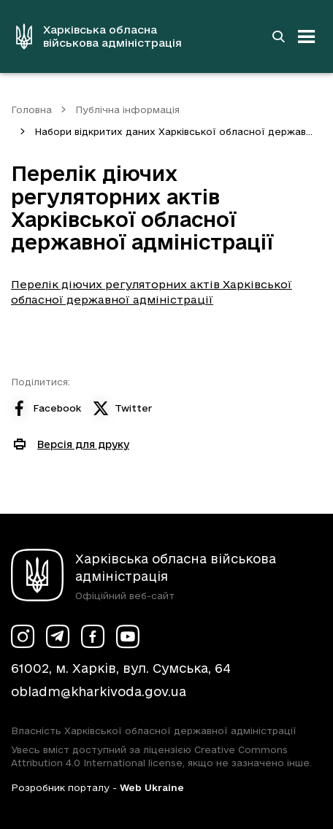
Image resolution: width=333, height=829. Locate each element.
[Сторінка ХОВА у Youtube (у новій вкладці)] (127, 636)
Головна (31, 109)
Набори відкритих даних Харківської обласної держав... (173, 131)
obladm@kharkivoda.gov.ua (98, 691)
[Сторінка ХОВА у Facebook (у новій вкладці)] (92, 636)
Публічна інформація (127, 109)
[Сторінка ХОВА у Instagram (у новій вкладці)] (22, 636)
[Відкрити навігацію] (306, 36)
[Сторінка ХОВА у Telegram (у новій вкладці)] (57, 636)
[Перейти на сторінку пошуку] (278, 36)
